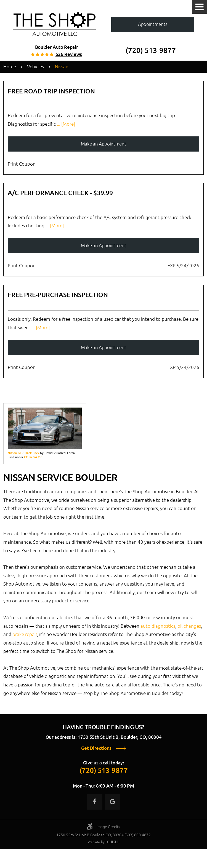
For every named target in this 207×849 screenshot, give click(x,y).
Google (112, 801)
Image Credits (108, 826)
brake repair (24, 634)
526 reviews (68, 54)
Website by (103, 842)
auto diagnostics (157, 626)
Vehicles (35, 66)
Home (9, 66)
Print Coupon (22, 164)
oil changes (189, 626)
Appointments (152, 24)
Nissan (61, 66)
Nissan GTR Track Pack (23, 453)
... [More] (65, 124)
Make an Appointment (103, 144)
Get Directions (96, 748)
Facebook (94, 801)
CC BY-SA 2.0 (33, 457)
